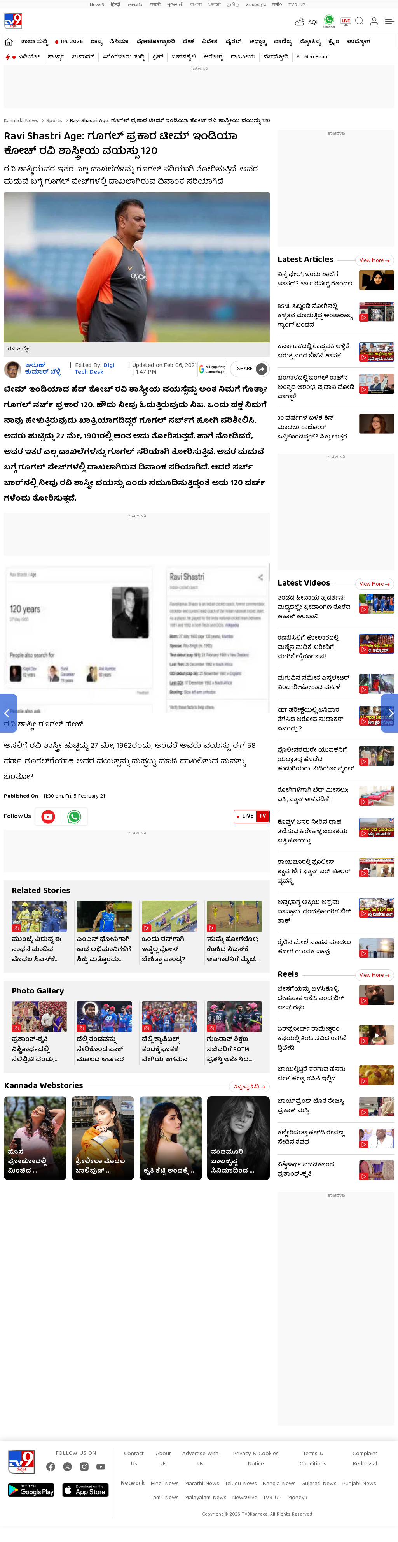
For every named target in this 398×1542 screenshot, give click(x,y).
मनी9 (277, 5)
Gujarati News (319, 1484)
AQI (313, 23)
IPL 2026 (72, 42)
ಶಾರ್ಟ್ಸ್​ (56, 57)
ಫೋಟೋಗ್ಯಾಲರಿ (155, 42)
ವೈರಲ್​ (233, 42)
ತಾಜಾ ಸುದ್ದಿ (34, 42)
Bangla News (279, 1484)
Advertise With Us (200, 1459)
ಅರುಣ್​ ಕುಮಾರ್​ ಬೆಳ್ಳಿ (42, 369)
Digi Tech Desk (94, 369)
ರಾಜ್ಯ (96, 42)
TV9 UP (272, 1498)
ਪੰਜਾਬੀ (214, 5)
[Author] (12, 369)
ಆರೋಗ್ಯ (213, 57)
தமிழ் (233, 5)
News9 (97, 5)
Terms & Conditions (313, 1459)
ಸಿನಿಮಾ (119, 42)
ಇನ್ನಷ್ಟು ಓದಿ (249, 1087)
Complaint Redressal (365, 1459)
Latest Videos (304, 583)
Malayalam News (205, 1498)
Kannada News (21, 121)
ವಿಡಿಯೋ (29, 57)
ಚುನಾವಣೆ (83, 57)
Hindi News (164, 1484)
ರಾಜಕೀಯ (243, 57)
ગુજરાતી (175, 5)
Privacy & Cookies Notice (256, 1459)
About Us (163, 1459)
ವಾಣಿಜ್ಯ (283, 42)
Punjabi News (359, 1484)
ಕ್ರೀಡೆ (158, 57)
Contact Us (134, 1459)
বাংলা (196, 5)
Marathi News (201, 1484)
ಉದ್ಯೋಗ (358, 42)
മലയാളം (255, 5)
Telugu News (241, 1484)
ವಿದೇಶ (210, 42)
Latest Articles (305, 260)
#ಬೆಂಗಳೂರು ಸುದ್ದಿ (124, 57)
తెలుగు (136, 5)
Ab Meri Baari (312, 57)
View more (375, 260)
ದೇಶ (188, 42)
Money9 (297, 1498)
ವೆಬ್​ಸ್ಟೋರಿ (276, 57)
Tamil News (164, 1498)
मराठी (155, 5)
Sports (53, 121)
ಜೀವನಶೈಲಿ (183, 57)
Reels (288, 975)
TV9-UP (296, 5)
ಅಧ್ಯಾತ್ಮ (257, 42)
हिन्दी (116, 5)
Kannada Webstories (43, 1086)
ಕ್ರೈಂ (333, 42)
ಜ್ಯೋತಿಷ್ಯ (310, 42)
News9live (244, 1498)
